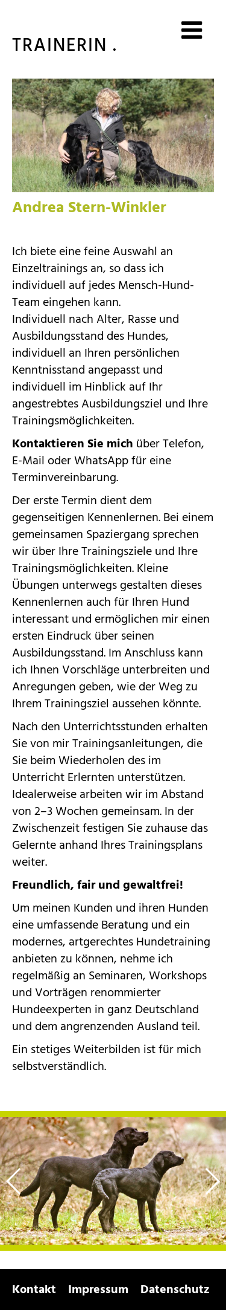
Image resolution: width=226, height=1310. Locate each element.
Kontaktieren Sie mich (72, 444)
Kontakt (34, 1289)
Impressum (98, 1289)
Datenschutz (175, 1289)
